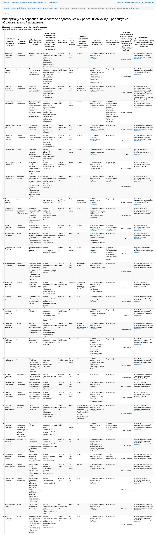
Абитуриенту (53, 2)
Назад (6, 14)
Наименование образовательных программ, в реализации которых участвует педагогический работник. (144, 42)
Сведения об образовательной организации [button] (29, 2)
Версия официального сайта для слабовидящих (135, 2)
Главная (7, 2)
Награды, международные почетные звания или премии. (82, 42)
